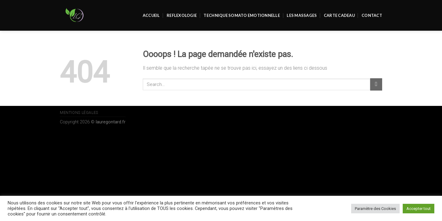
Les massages (302, 15)
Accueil (151, 15)
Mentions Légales (79, 112)
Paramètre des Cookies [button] (375, 208)
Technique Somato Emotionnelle (242, 15)
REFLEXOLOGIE (182, 15)
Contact (372, 15)
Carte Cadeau (339, 15)
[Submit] (376, 84)
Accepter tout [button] (418, 208)
